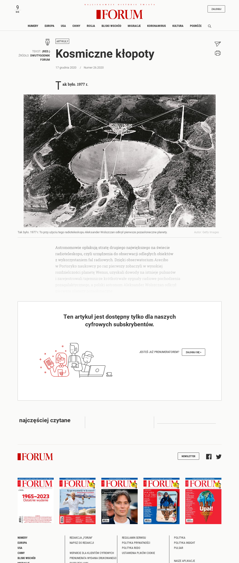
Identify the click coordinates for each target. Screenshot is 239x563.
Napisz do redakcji (82, 542)
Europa (49, 26)
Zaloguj (216, 9)
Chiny (76, 26)
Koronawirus (156, 26)
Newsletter (188, 456)
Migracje (134, 26)
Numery (33, 26)
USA (63, 26)
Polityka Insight (184, 542)
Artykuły (62, 41)
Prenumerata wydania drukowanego (93, 558)
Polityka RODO (131, 548)
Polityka (179, 537)
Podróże (196, 26)
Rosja (91, 26)
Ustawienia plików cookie (138, 553)
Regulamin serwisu (134, 537)
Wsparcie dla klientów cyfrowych (92, 553)
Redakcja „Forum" (81, 537)
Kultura (177, 26)
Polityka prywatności (136, 542)
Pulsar (178, 548)
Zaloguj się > (193, 352)
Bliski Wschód (111, 26)
